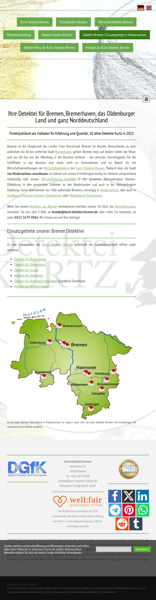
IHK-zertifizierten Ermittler (58, 179)
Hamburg (13, 195)
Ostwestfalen (54, 195)
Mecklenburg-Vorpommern (86, 195)
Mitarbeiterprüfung (19, 34)
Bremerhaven (63, 151)
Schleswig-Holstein (32, 195)
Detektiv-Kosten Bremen (57, 34)
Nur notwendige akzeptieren (113, 549)
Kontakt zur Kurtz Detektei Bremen (107, 47)
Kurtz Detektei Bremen (35, 22)
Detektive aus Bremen (43, 206)
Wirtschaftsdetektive (56, 168)
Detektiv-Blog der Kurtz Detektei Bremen (49, 47)
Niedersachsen (110, 190)
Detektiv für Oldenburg (28, 275)
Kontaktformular (125, 206)
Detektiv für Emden (26, 270)
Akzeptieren (142, 549)
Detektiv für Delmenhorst (30, 264)
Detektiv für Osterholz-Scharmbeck (36, 281)
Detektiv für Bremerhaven (30, 259)
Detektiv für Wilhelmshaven (31, 286)
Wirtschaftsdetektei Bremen (115, 22)
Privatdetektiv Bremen (73, 22)
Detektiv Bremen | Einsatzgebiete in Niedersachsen (114, 34)
